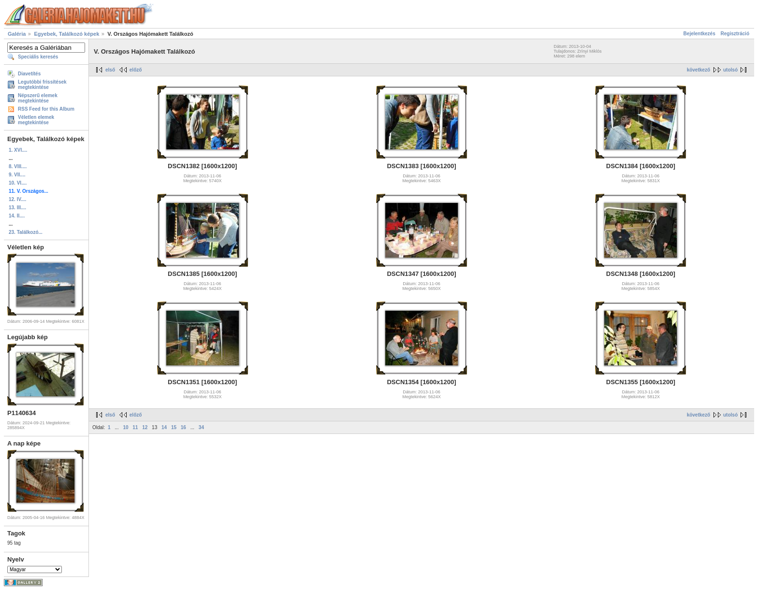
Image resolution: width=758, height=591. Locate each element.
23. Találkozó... (26, 232)
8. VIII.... (18, 166)
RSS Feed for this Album (46, 109)
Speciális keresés (38, 56)
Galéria (17, 34)
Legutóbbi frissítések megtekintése (42, 84)
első (110, 69)
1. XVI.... (18, 150)
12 (144, 427)
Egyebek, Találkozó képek (66, 34)
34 (201, 427)
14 (164, 427)
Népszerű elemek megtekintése (38, 98)
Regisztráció (735, 33)
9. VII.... (17, 174)
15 (173, 427)
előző (136, 69)
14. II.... (17, 215)
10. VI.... (18, 183)
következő (698, 69)
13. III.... (17, 207)
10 (125, 427)
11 (135, 427)
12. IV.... (17, 199)
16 (183, 427)
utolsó (730, 69)
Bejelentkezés (699, 33)
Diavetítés (29, 73)
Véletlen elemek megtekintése (36, 120)
